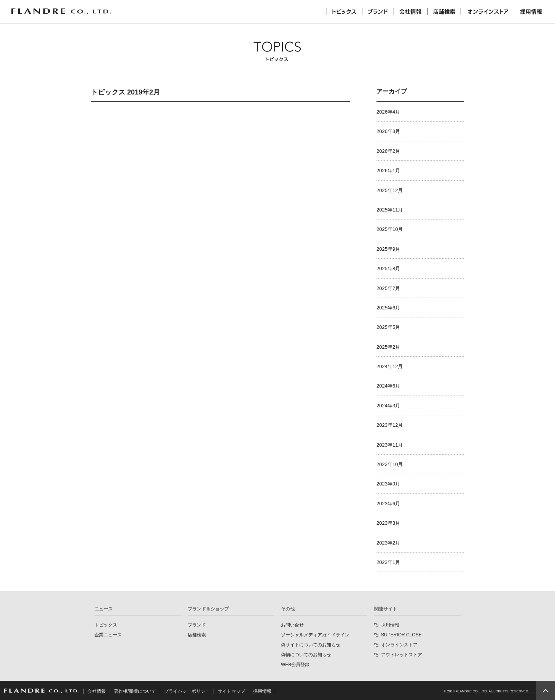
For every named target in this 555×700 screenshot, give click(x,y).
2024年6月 (388, 386)
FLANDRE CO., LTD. (42, 691)
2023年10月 (389, 464)
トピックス (344, 11)
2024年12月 (389, 366)
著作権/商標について (135, 691)
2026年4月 (388, 112)
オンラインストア (487, 11)
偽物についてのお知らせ (306, 654)
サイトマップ (231, 691)
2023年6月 (388, 503)
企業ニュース (108, 635)
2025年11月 (389, 210)
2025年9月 (388, 249)
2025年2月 (388, 347)
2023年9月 (388, 484)
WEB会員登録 (295, 664)
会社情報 (410, 11)
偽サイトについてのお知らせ (310, 644)
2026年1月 (388, 170)
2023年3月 (388, 523)
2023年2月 (388, 543)
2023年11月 (389, 445)
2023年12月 (389, 425)
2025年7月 (388, 288)
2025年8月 (388, 268)
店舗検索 (444, 11)
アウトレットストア (401, 654)
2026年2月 (388, 151)
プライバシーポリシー (187, 691)
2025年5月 (388, 327)
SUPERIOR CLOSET (402, 635)
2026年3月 (388, 131)
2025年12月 (389, 190)
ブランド (378, 11)
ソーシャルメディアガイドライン (315, 635)
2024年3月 (388, 405)
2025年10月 (389, 229)
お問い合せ (292, 625)
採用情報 (531, 11)
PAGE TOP (545, 690)
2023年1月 (388, 562)
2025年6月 (388, 308)
